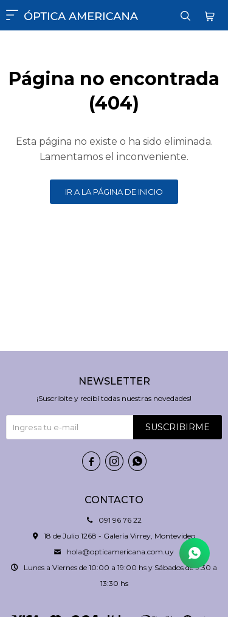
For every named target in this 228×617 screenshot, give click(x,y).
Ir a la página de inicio (114, 192)
